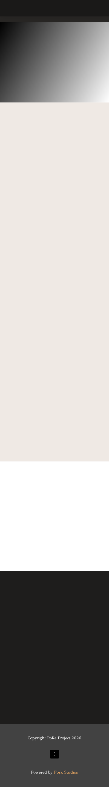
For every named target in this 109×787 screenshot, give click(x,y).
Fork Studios (66, 772)
